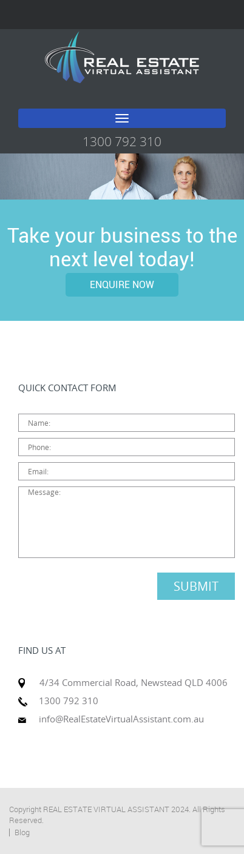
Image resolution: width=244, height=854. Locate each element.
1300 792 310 (122, 141)
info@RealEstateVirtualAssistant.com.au (121, 719)
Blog (22, 832)
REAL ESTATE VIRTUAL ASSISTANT (106, 809)
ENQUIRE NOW (122, 285)
